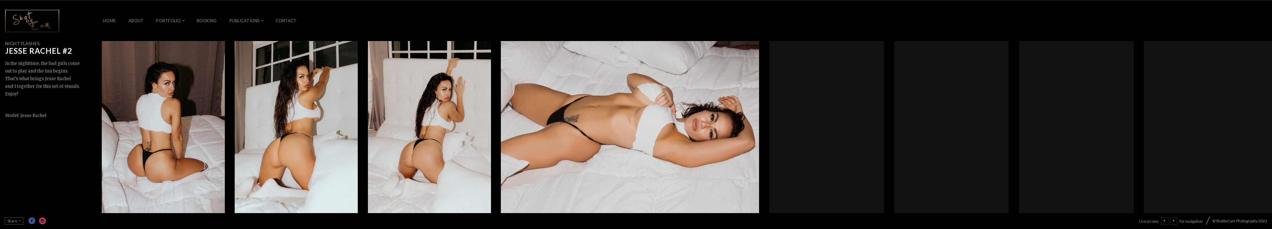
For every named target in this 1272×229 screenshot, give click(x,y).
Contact (286, 20)
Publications (245, 20)
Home (109, 20)
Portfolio (168, 20)
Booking (207, 20)
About (135, 20)
